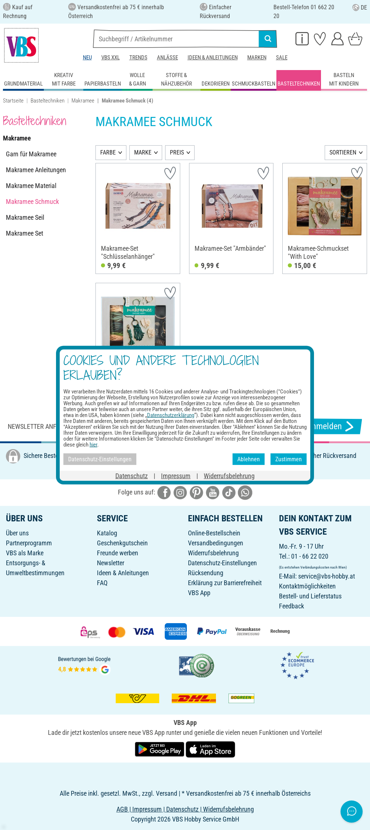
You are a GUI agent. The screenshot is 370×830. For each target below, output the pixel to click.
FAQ (102, 583)
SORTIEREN (342, 152)
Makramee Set (24, 233)
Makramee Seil (25, 217)
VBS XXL (110, 57)
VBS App (199, 593)
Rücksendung (205, 573)
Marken (256, 57)
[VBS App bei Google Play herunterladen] (160, 749)
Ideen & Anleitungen (213, 57)
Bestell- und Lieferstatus (310, 596)
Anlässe (167, 57)
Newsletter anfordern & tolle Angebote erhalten (85, 426)
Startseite (13, 100)
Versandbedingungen (215, 543)
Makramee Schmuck (32, 201)
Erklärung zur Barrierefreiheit (225, 583)
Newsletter (110, 563)
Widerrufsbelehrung (213, 553)
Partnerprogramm (29, 543)
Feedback (291, 606)
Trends (138, 57)
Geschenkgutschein (122, 543)
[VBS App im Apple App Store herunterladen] (210, 749)
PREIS (177, 152)
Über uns (17, 533)
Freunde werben (117, 553)
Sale (281, 57)
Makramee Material (31, 186)
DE (359, 7)
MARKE (142, 152)
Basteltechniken (47, 100)
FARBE (108, 152)
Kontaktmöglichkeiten (307, 586)
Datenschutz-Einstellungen (222, 563)
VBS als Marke (24, 553)
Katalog (107, 533)
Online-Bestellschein (214, 533)
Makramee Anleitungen (36, 170)
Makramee (82, 100)
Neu (87, 57)
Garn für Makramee (31, 154)
